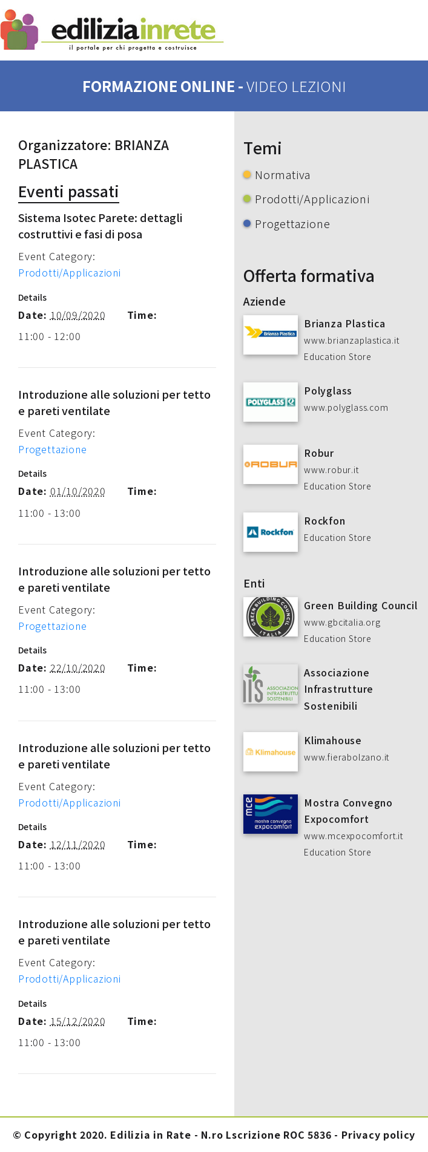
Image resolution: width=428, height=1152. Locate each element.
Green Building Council (361, 605)
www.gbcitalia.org (342, 622)
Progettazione (52, 449)
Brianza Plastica (345, 323)
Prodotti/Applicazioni (69, 272)
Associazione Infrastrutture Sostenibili (339, 688)
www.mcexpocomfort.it (353, 836)
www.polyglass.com (346, 407)
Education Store (338, 356)
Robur (319, 452)
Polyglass (328, 390)
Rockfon (325, 520)
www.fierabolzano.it (346, 757)
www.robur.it (331, 469)
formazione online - (214, 85)
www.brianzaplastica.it (352, 340)
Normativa (283, 174)
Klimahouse (333, 740)
